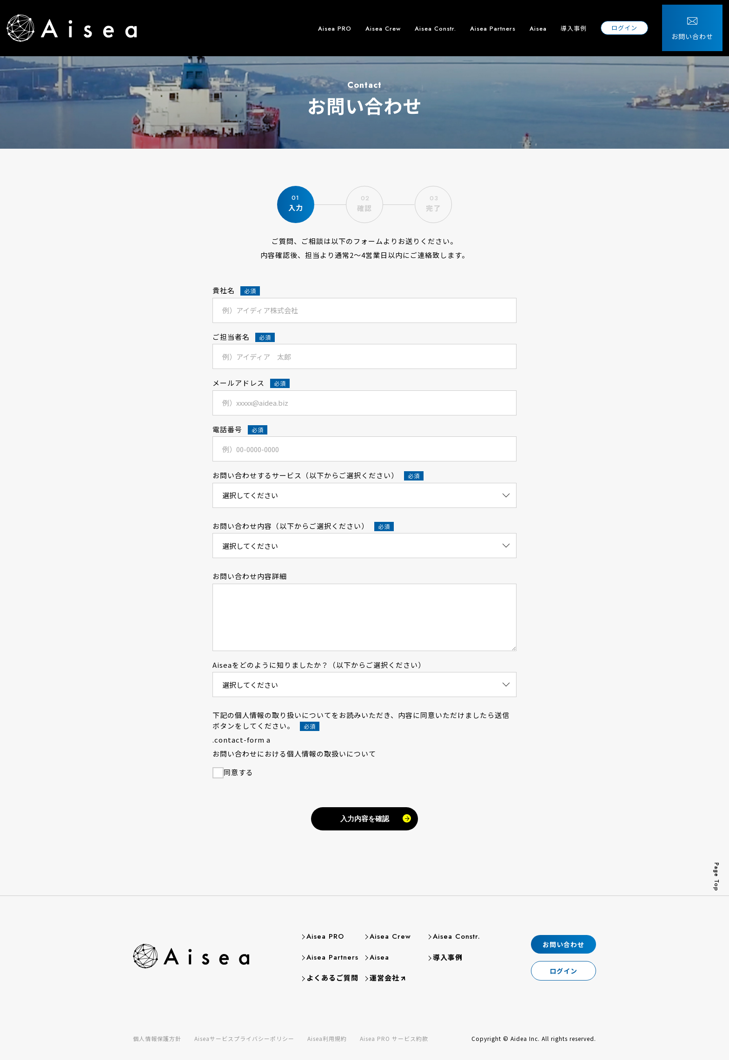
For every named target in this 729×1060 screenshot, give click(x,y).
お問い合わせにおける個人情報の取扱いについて (294, 753)
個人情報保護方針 (157, 1038)
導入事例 (580, 23)
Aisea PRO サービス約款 (394, 1038)
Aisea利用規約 (327, 1038)
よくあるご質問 (332, 977)
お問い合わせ (699, 31)
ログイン (631, 23)
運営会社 (383, 977)
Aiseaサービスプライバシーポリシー (244, 1038)
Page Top (716, 876)
